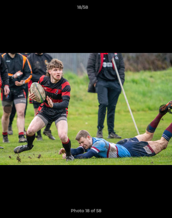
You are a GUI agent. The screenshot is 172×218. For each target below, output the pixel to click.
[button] (150, 9)
